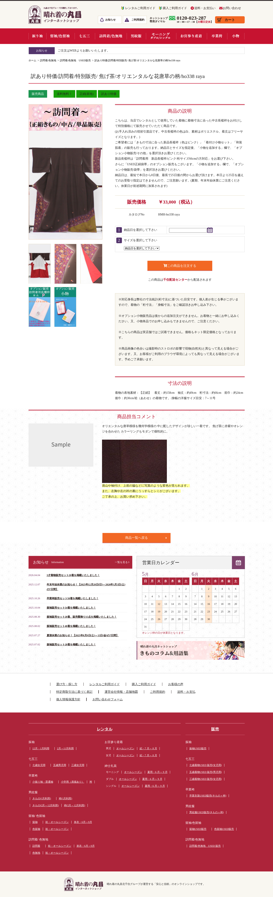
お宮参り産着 (114, 742)
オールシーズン (125, 748)
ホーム (32, 60)
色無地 (36, 852)
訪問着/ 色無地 (38, 839)
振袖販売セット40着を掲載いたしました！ (71, 626)
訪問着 (36, 845)
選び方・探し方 (66, 684)
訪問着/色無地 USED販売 (75, 60)
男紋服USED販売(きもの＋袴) (206, 812)
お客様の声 (175, 684)
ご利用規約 (137, 19)
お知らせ (110, 19)
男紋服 (33, 792)
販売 (215, 729)
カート (230, 20)
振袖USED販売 (197, 748)
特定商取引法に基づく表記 (74, 691)
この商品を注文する (179, 265)
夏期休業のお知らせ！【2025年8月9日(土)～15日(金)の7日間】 (83, 635)
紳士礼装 (111, 765)
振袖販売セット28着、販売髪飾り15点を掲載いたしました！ (82, 616)
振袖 (32, 742)
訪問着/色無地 (48, 60)
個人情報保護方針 (68, 699)
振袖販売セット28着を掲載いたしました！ (71, 644)
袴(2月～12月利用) (74, 805)
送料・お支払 (186, 691)
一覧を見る (121, 562)
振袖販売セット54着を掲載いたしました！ (71, 607)
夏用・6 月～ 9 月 (157, 772)
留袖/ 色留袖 (37, 816)
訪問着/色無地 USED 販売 (205, 845)
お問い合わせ (232, 8)
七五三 (33, 759)
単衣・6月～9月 (83, 822)
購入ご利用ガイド (175, 8)
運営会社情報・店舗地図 (121, 691)
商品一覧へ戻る (136, 537)
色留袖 (36, 829)
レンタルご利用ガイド (140, 8)
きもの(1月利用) (41, 798)
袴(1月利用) (65, 798)
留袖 (35, 822)
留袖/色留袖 (193, 822)
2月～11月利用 (65, 748)
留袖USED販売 (197, 829)
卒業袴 (33, 775)
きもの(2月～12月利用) (45, 805)
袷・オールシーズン (57, 822)
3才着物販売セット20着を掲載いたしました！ (73, 575)
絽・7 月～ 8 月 (148, 748)
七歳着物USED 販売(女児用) (205, 765)
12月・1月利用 (40, 748)
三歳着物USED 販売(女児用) (205, 778)
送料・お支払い (205, 8)
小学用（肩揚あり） (72, 781)
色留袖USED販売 (224, 829)
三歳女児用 (77, 765)
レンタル (104, 729)
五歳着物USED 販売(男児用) (205, 772)
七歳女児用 (38, 765)
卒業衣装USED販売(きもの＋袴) (207, 795)
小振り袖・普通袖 (42, 781)
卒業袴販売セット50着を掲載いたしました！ (73, 598)
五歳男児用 (59, 765)
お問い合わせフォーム (108, 699)
